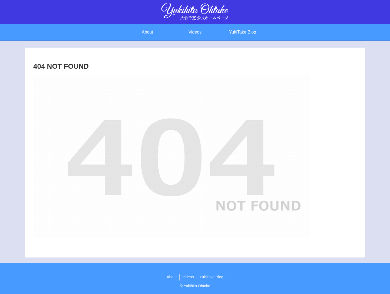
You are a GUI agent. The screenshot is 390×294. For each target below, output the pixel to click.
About (172, 277)
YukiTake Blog (211, 277)
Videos (188, 277)
